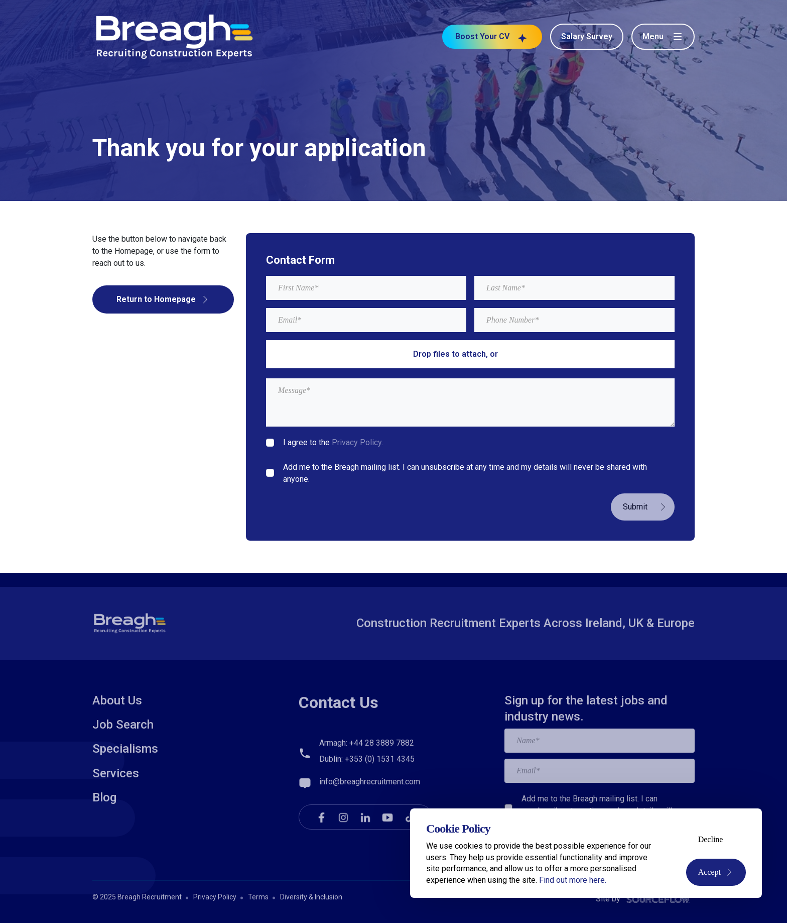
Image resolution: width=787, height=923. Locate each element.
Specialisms (125, 784)
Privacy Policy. (357, 442)
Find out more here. (572, 880)
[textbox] (366, 288)
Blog (104, 833)
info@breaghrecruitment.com (369, 817)
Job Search (123, 760)
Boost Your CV (492, 37)
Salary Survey (586, 36)
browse (514, 354)
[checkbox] (270, 443)
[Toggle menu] (663, 37)
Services (115, 808)
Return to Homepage (163, 299)
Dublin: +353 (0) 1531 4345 (367, 794)
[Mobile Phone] (574, 320)
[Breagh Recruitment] (174, 36)
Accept (716, 872)
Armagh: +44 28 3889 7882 (366, 778)
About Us (117, 736)
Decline (710, 839)
